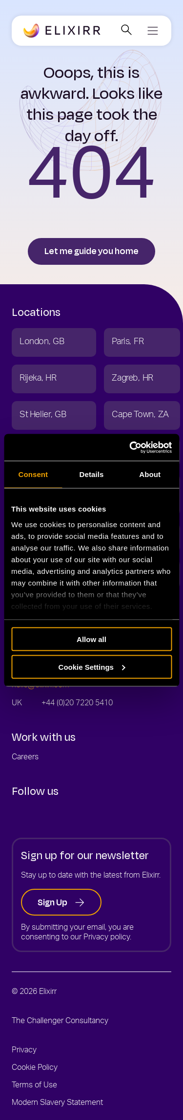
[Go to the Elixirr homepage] (62, 31)
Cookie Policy (35, 1068)
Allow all (91, 639)
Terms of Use (34, 1086)
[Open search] (126, 31)
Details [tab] (92, 474)
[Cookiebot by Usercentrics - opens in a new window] (130, 447)
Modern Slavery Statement (57, 1103)
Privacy (24, 1051)
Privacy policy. (107, 938)
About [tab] (150, 474)
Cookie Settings (92, 666)
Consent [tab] (33, 474)
